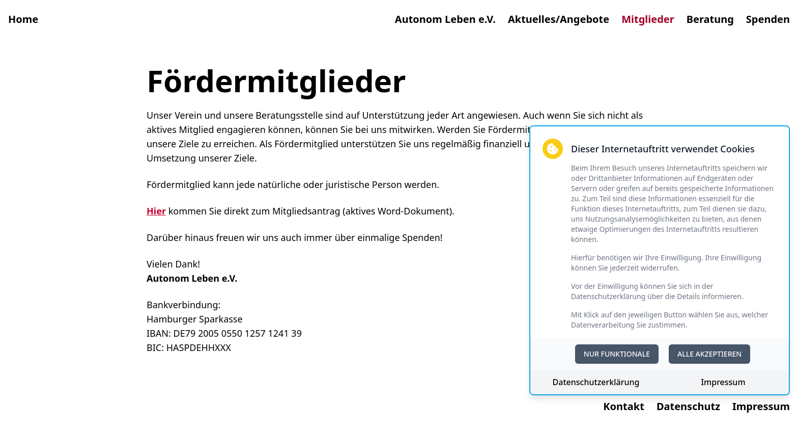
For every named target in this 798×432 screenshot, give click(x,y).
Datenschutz (688, 406)
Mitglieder (647, 19)
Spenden (768, 19)
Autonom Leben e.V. (445, 19)
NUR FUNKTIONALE (617, 354)
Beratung (710, 19)
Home (23, 19)
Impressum (723, 382)
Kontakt (623, 406)
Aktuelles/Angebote (558, 19)
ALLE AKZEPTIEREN (709, 354)
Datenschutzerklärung (596, 382)
